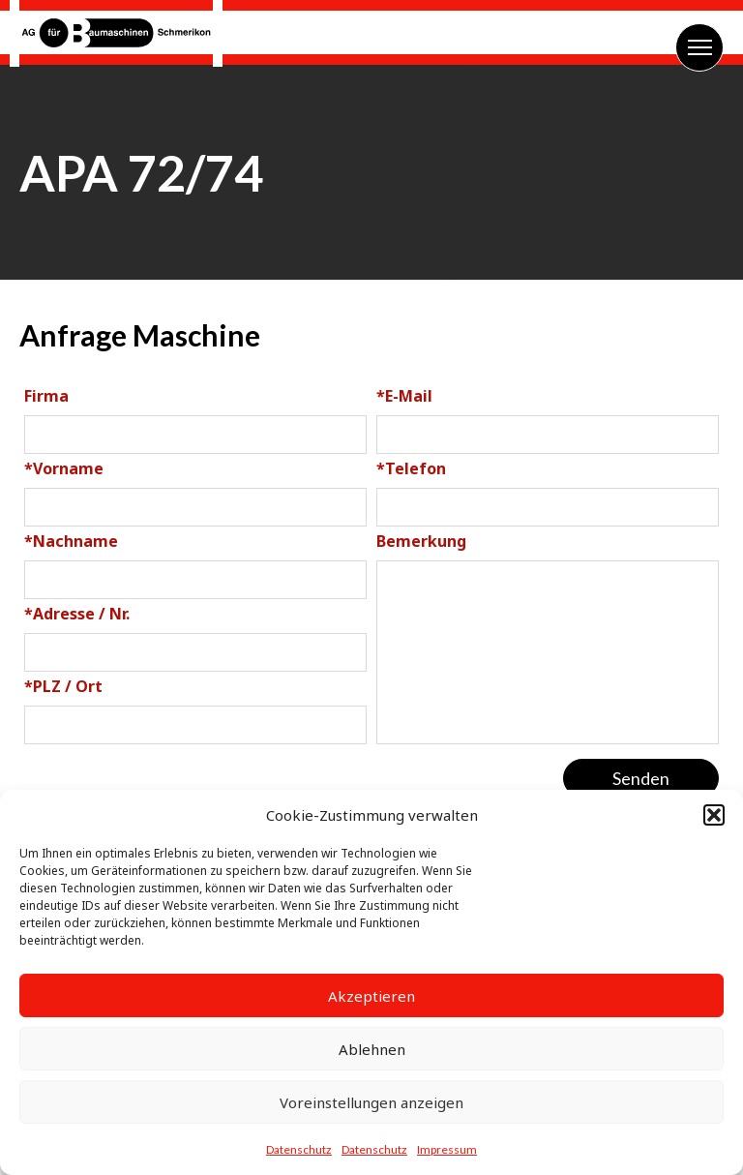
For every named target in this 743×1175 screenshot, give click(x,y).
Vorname (64, 468)
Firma (46, 396)
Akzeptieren (371, 996)
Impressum (447, 1149)
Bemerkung (421, 541)
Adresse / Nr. (77, 613)
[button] (714, 815)
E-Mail (404, 396)
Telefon (411, 468)
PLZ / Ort (63, 686)
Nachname (71, 541)
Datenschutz (299, 1149)
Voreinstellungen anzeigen (371, 1102)
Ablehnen (372, 1049)
